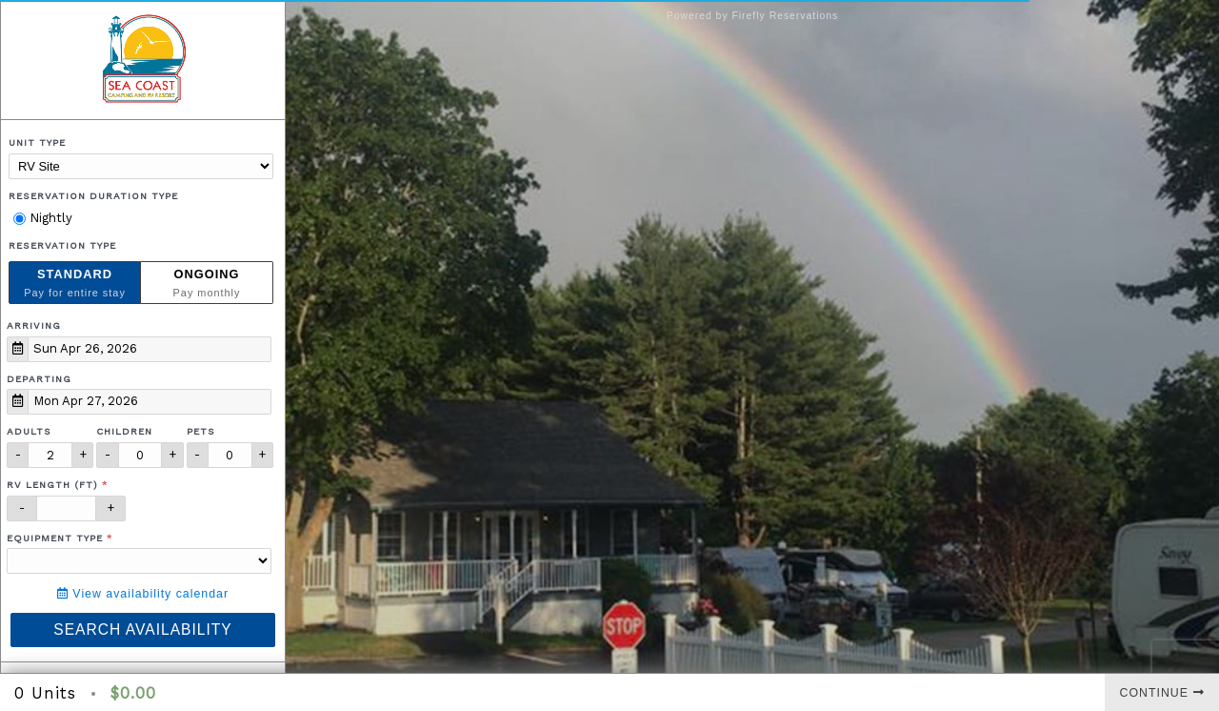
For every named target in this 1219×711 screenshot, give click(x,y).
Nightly (42, 218)
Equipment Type (55, 538)
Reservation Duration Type (93, 196)
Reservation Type (62, 245)
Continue (1162, 693)
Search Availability (142, 629)
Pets (201, 431)
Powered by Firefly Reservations (753, 15)
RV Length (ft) (52, 484)
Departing (39, 379)
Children (124, 431)
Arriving (34, 325)
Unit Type (37, 142)
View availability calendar (143, 593)
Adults (29, 431)
